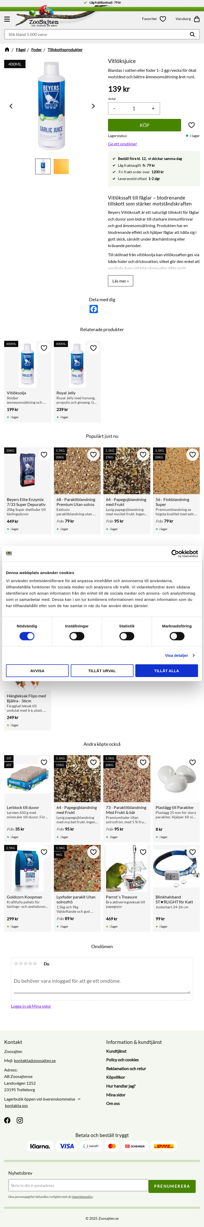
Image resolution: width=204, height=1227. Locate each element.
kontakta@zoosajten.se (35, 1060)
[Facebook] (7, 1120)
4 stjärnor (30, 963)
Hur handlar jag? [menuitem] (120, 1085)
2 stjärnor (20, 963)
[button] (8, 19)
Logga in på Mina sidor (31, 1006)
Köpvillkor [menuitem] (115, 1077)
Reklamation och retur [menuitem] (126, 1068)
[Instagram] (20, 1120)
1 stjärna (16, 963)
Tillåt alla (166, 671)
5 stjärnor (35, 963)
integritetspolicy (82, 1195)
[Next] (93, 106)
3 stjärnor (25, 963)
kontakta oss (16, 1105)
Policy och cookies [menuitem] (122, 1059)
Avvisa (37, 671)
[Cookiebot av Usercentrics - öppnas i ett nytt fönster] (175, 553)
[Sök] (192, 34)
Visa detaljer (176, 655)
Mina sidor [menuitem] (115, 1094)
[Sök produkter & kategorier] (102, 34)
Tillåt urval (102, 671)
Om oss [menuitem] (113, 1103)
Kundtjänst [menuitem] (116, 1051)
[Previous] (11, 106)
